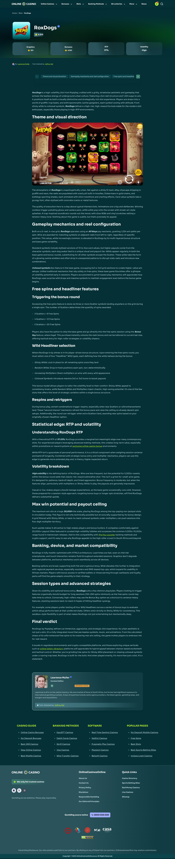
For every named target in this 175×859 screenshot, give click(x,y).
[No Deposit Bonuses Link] (30, 738)
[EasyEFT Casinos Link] (66, 732)
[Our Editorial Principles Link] (89, 801)
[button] (157, 4)
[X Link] (19, 790)
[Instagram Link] (24, 790)
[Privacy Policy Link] (85, 787)
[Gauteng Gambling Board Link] (87, 830)
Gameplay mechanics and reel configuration (90, 76)
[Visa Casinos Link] (66, 750)
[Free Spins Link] (142, 738)
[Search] (161, 3)
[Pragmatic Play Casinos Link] (103, 744)
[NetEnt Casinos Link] (103, 738)
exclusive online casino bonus (87, 446)
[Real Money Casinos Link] (131, 787)
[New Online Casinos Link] (30, 750)
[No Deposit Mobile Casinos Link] (142, 732)
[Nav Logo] (24, 4)
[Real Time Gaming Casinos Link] (103, 732)
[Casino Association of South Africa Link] (107, 831)
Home (14, 13)
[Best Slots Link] (142, 744)
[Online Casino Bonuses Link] (30, 732)
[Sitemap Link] (125, 796)
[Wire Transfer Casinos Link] (66, 756)
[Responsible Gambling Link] (89, 796)
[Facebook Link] (14, 790)
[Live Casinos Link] (127, 792)
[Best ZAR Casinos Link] (30, 744)
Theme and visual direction (54, 76)
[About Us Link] (83, 778)
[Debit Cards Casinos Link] (66, 738)
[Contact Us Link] (84, 783)
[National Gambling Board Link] (97, 830)
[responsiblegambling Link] (77, 830)
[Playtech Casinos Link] (103, 750)
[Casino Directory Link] (129, 778)
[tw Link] (52, 685)
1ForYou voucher (107, 535)
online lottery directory (51, 648)
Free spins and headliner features (128, 76)
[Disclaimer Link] (83, 792)
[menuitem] (49, 4)
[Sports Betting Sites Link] (131, 783)
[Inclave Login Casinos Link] (142, 756)
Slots (20, 13)
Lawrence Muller (24, 64)
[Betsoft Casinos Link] (103, 756)
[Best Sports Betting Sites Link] (142, 750)
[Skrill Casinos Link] (66, 744)
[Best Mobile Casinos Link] (30, 756)
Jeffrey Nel (49, 64)
